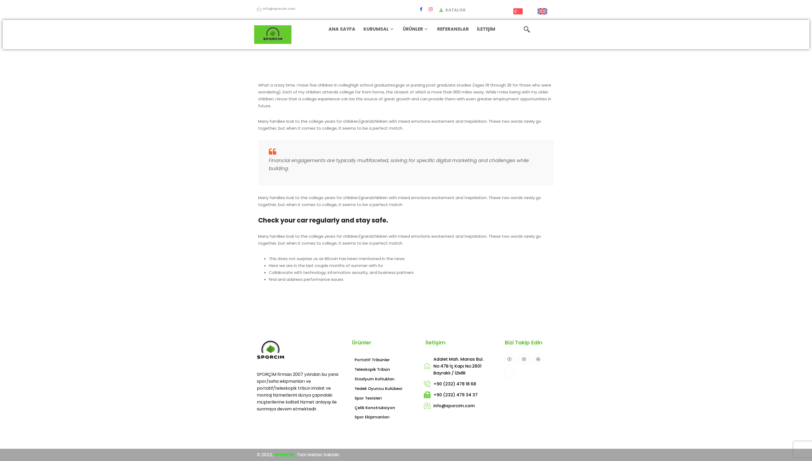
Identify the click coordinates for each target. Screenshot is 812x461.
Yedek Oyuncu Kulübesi (378, 388)
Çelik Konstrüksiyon (375, 407)
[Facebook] (421, 9)
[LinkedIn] (538, 359)
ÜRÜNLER (415, 29)
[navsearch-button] (526, 30)
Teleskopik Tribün (372, 369)
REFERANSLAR (453, 29)
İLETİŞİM (486, 29)
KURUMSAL (378, 29)
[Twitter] (523, 359)
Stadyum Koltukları (375, 379)
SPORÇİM (284, 455)
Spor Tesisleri (368, 398)
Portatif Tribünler (372, 360)
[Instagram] (431, 9)
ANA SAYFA (342, 29)
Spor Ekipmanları (372, 417)
